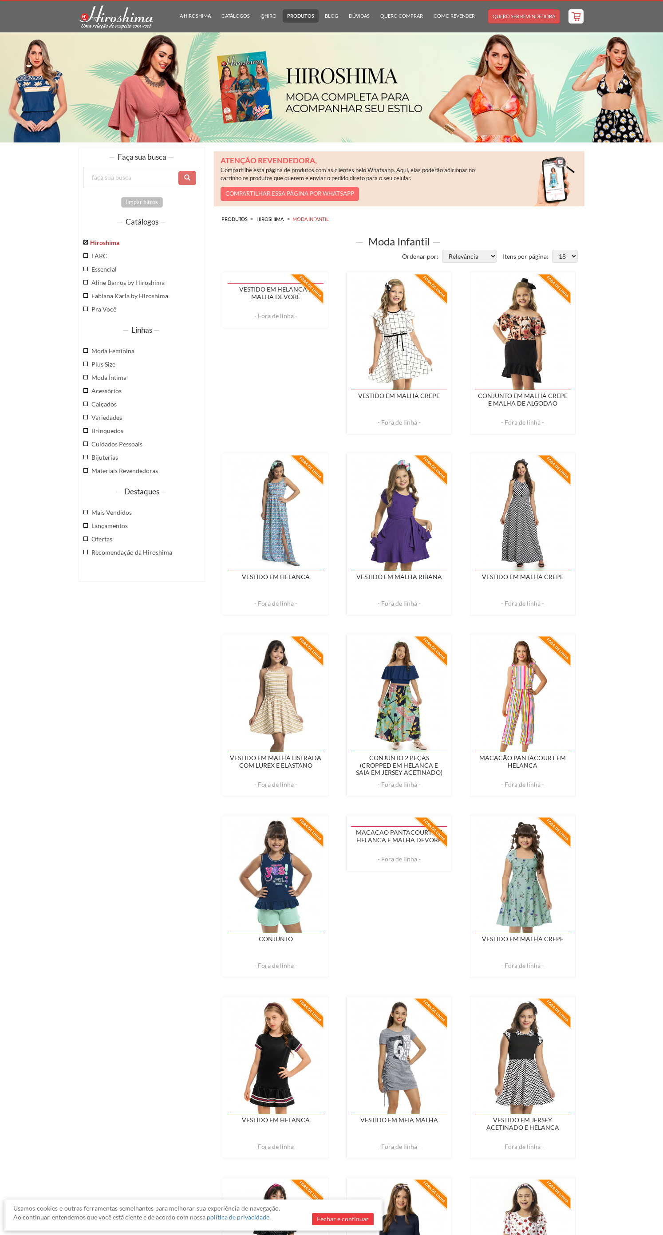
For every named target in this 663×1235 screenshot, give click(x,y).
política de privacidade (238, 1217)
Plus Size (103, 364)
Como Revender (454, 16)
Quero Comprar (401, 16)
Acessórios (106, 391)
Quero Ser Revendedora (524, 16)
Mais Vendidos (111, 512)
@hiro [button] (268, 16)
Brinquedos (107, 430)
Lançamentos (109, 525)
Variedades (106, 417)
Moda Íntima (108, 377)
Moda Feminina (112, 351)
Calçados (104, 404)
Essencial (104, 269)
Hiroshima (104, 242)
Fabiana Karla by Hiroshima (129, 296)
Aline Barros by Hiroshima (128, 282)
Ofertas (101, 539)
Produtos (300, 16)
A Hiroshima (195, 16)
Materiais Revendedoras (124, 470)
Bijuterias (104, 457)
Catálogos (235, 16)
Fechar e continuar (343, 1219)
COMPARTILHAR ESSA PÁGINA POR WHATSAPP (289, 193)
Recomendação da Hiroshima (131, 552)
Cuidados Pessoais (116, 444)
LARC (99, 256)
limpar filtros (142, 202)
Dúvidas (359, 16)
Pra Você (103, 309)
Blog (331, 16)
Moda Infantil (310, 219)
